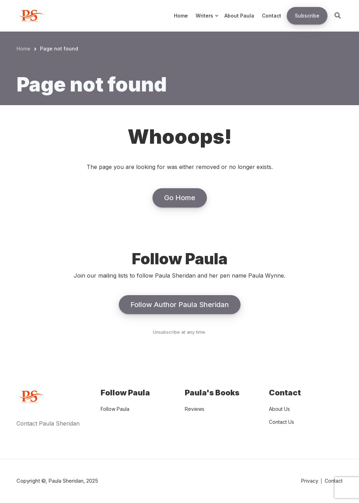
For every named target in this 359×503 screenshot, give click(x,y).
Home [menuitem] (181, 16)
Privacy (309, 481)
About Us (279, 409)
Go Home (179, 197)
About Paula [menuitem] (239, 16)
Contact (334, 481)
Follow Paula (115, 409)
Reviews (194, 409)
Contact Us (281, 422)
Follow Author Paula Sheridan (179, 304)
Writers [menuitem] (207, 22)
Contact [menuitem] (271, 16)
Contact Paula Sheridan (48, 423)
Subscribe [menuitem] (307, 16)
